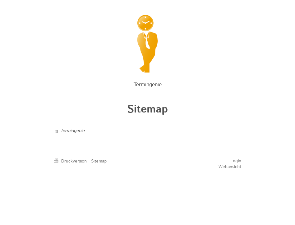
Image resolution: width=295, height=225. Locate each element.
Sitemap (99, 161)
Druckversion (71, 161)
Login (235, 161)
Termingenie (73, 131)
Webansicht (230, 167)
